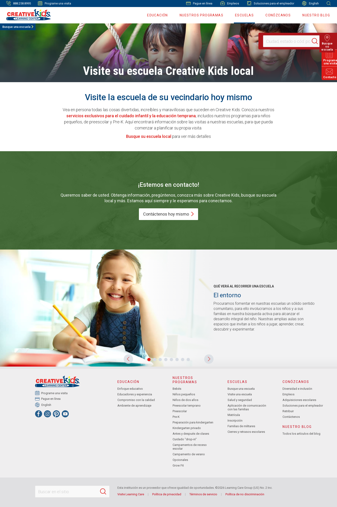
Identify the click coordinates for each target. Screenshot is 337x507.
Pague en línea (199, 3)
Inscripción (235, 420)
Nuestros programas (201, 15)
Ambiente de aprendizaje (134, 405)
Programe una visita (54, 3)
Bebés (177, 388)
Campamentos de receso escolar (190, 446)
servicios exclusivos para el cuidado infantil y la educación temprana (131, 115)
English (310, 3)
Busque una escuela (16, 27)
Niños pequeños (184, 394)
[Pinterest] (56, 413)
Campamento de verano (189, 454)
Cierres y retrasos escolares (246, 432)
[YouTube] (65, 413)
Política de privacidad (166, 494)
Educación (157, 15)
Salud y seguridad (240, 400)
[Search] (317, 41)
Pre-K (176, 417)
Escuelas (244, 15)
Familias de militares (241, 426)
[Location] (289, 41)
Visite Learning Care (130, 494)
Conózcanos (278, 15)
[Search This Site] (72, 491)
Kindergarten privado (187, 428)
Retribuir (288, 411)
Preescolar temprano (187, 405)
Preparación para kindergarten (193, 422)
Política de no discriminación (244, 494)
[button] (128, 359)
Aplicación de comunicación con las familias (247, 407)
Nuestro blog (316, 15)
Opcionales (180, 460)
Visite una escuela (240, 394)
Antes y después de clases (191, 433)
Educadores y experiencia (134, 394)
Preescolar (180, 411)
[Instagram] (47, 413)
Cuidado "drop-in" (185, 439)
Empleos (229, 3)
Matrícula (234, 415)
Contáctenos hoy (168, 214)
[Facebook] (38, 413)
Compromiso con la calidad (136, 400)
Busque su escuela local (148, 136)
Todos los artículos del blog (301, 433)
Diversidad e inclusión (297, 388)
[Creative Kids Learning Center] (26, 14)
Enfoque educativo (130, 388)
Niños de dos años (185, 400)
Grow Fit (178, 465)
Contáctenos (291, 417)
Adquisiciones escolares (299, 400)
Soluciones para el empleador (270, 3)
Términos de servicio (203, 494)
